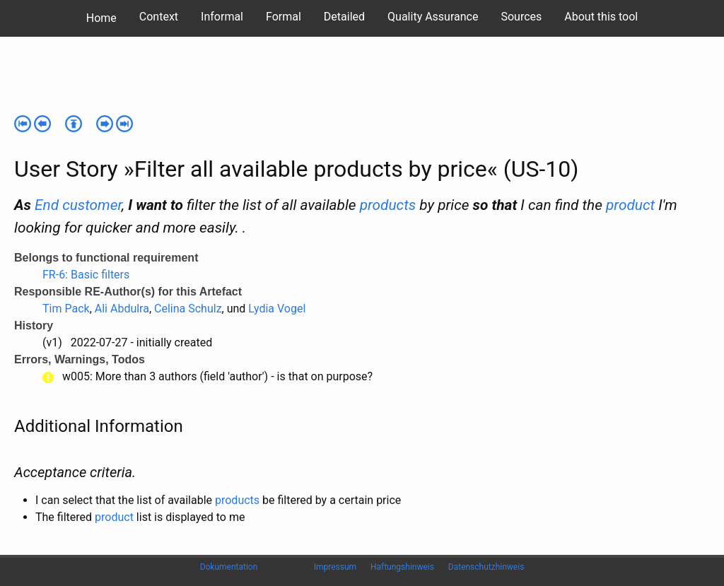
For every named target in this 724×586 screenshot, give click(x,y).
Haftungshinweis (402, 567)
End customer (78, 205)
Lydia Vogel (276, 308)
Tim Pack (66, 308)
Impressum (335, 567)
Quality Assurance (432, 16)
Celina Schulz (188, 308)
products (388, 205)
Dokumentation (229, 567)
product (630, 205)
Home (101, 18)
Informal (222, 16)
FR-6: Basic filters (85, 274)
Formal (283, 16)
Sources (521, 16)
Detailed (344, 16)
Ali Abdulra (122, 308)
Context (158, 16)
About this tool (601, 16)
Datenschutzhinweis (486, 567)
